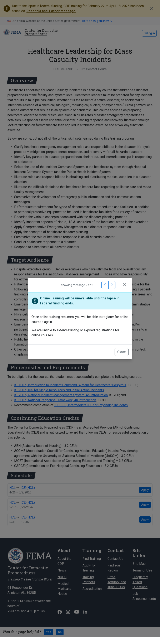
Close (121, 352)
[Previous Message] (105, 285)
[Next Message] (111, 285)
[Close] (124, 285)
